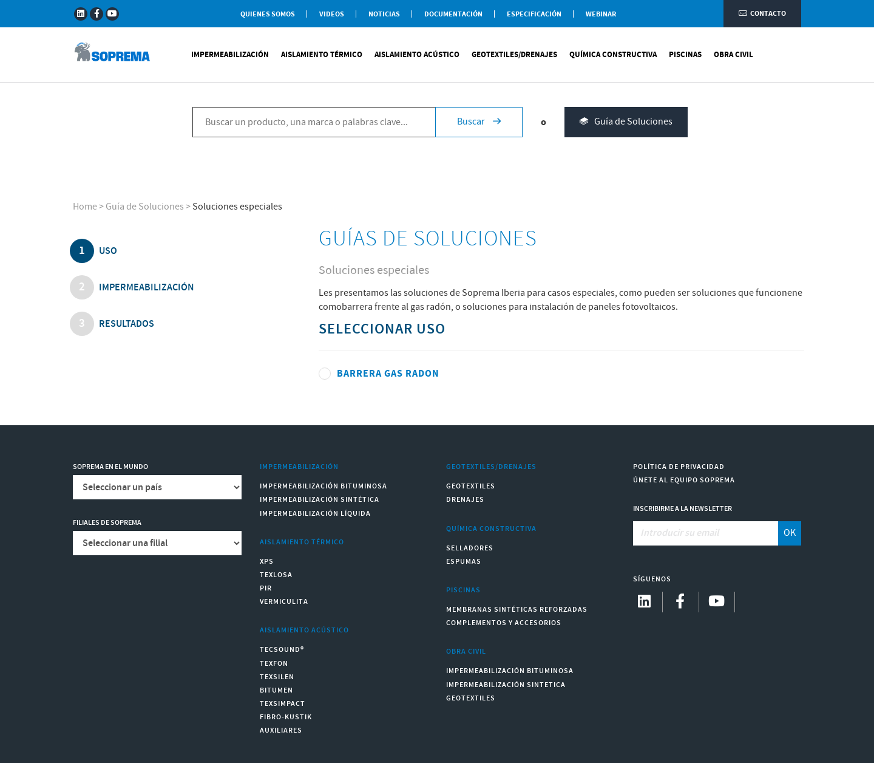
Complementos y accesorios (503, 623)
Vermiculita (284, 602)
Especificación (534, 14)
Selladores (469, 548)
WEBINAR (601, 14)
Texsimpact (282, 704)
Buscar (479, 121)
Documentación (453, 14)
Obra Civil (733, 54)
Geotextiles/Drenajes (514, 54)
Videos (331, 14)
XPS (267, 561)
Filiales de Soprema (107, 523)
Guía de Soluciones (626, 122)
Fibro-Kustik (286, 717)
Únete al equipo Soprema (684, 480)
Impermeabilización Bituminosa (323, 486)
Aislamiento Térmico (321, 54)
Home (85, 206)
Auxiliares (281, 730)
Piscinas (685, 54)
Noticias (384, 14)
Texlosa (276, 575)
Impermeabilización (230, 54)
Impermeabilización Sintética (319, 499)
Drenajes (465, 499)
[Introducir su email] (706, 533)
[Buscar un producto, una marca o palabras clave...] (313, 122)
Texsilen (277, 677)
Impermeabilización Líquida (315, 513)
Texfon (274, 664)
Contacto (762, 13)
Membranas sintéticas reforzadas (517, 609)
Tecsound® (282, 650)
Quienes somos (267, 14)
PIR (266, 588)
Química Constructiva (613, 54)
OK (790, 533)
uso (107, 251)
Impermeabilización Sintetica (506, 685)
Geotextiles (470, 486)
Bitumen (276, 690)
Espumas (463, 561)
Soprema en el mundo (110, 467)
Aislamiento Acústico (416, 54)
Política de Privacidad (679, 467)
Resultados (125, 324)
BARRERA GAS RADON (388, 373)
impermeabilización (145, 287)
